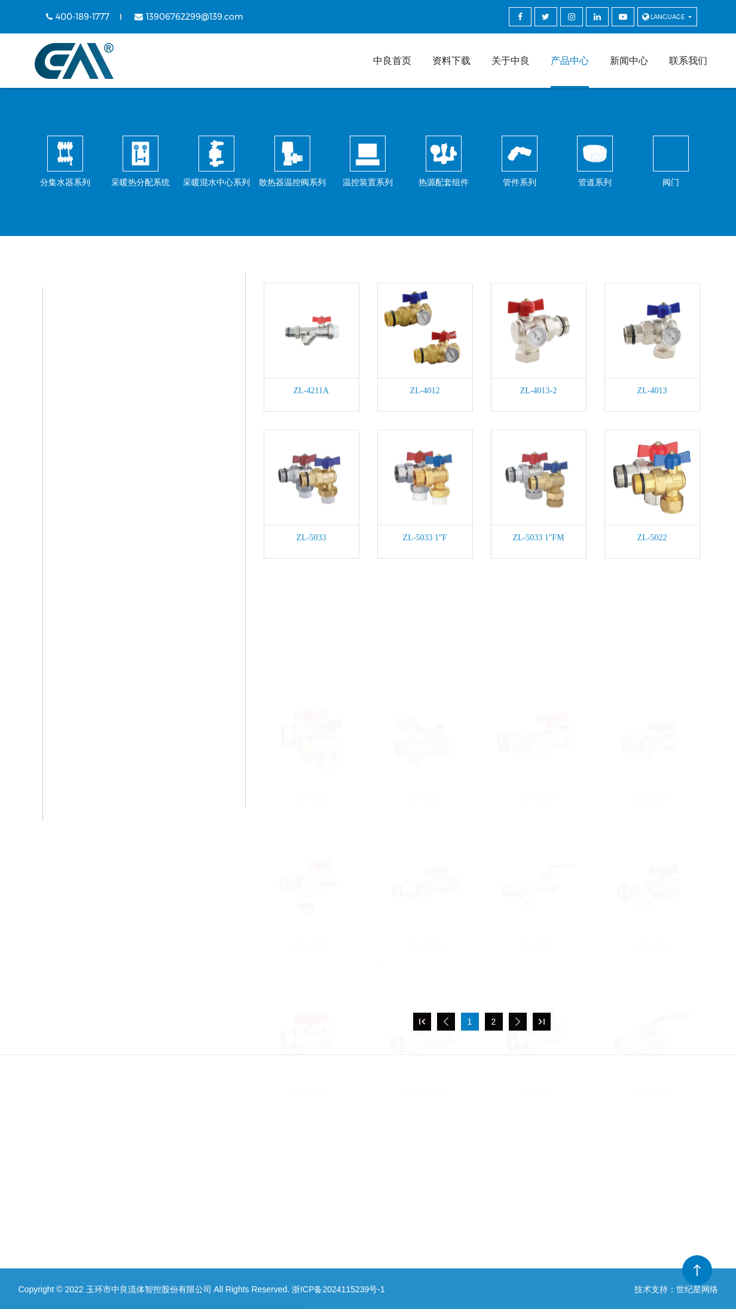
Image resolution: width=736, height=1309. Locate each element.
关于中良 (510, 61)
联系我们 (688, 61)
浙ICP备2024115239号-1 (338, 1289)
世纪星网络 (697, 1289)
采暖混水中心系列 (134, 387)
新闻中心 (629, 61)
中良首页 (392, 61)
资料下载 (451, 61)
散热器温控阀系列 (134, 429)
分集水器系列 (125, 304)
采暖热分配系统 (129, 346)
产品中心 (570, 61)
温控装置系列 (125, 471)
